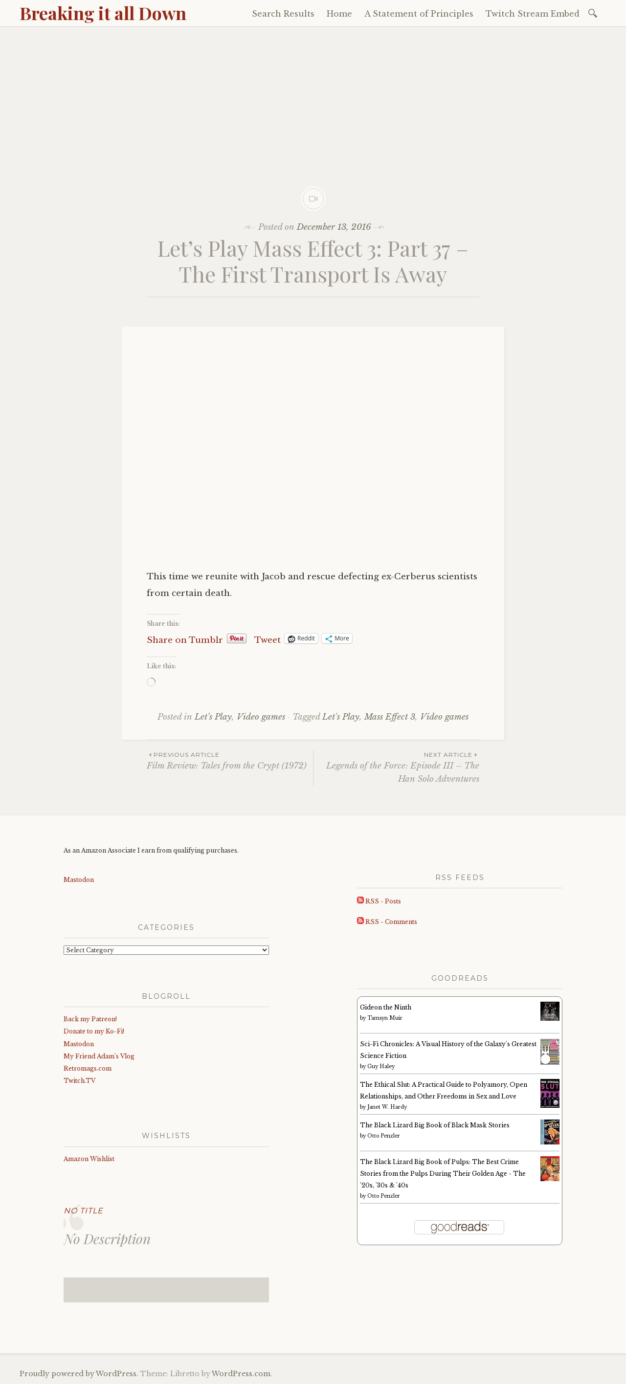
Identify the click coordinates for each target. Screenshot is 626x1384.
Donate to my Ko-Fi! (94, 1031)
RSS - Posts (379, 901)
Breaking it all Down (103, 12)
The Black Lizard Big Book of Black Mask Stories (435, 1125)
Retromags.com (88, 1068)
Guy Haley (381, 1066)
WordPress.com (241, 1373)
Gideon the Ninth (385, 1007)
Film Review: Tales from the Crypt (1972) (230, 760)
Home (339, 14)
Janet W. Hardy (387, 1107)
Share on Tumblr (185, 638)
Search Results (283, 14)
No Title (83, 1210)
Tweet (267, 638)
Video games (261, 717)
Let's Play (213, 717)
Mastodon (79, 879)
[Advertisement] (313, 100)
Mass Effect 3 (389, 717)
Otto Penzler (383, 1136)
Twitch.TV (79, 1080)
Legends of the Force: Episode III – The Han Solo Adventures (396, 767)
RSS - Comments (387, 921)
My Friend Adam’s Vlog (99, 1056)
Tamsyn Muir (384, 1018)
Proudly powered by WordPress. (79, 1373)
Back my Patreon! (90, 1019)
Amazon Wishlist (89, 1159)
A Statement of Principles (418, 14)
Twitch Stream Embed (533, 14)
